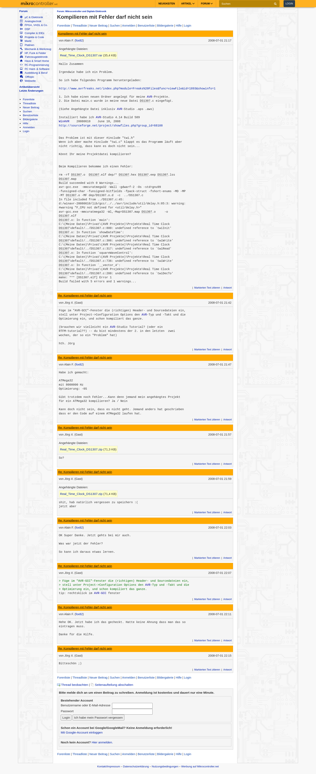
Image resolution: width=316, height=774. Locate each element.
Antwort (227, 287)
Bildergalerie (30, 119)
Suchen (27, 111)
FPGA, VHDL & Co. (34, 25)
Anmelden (29, 127)
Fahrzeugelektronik (34, 56)
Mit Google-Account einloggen (82, 732)
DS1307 (145, 101)
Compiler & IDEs (32, 33)
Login (289, 3)
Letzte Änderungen (31, 90)
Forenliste (28, 99)
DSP (25, 29)
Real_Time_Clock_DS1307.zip (81, 449)
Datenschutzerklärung (136, 766)
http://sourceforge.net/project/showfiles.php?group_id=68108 (111, 126)
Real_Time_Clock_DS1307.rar (81, 55)
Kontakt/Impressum (108, 766)
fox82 (79, 40)
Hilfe (25, 123)
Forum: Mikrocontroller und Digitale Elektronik (81, 11)
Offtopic (27, 76)
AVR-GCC (100, 593)
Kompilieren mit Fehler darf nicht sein (82, 33)
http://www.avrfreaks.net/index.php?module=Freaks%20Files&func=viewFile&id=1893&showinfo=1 (137, 89)
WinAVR (64, 121)
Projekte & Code (32, 37)
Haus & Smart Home (34, 60)
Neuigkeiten (166, 3)
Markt (25, 40)
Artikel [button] (188, 3)
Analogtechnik (30, 21)
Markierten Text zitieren (207, 287)
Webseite (28, 80)
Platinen (27, 45)
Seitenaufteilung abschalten (112, 684)
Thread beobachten (72, 684)
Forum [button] (207, 3)
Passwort (67, 711)
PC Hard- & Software (34, 68)
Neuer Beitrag (31, 107)
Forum (23, 11)
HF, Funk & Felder (33, 53)
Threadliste (29, 103)
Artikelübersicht (29, 86)
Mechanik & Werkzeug (35, 49)
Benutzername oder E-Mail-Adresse (85, 705)
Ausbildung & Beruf (33, 72)
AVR (149, 97)
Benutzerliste (30, 115)
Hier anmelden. (102, 742)
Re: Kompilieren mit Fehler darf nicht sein (85, 295)
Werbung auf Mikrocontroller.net (200, 766)
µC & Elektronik (31, 17)
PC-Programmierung (34, 64)
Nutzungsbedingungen (165, 766)
